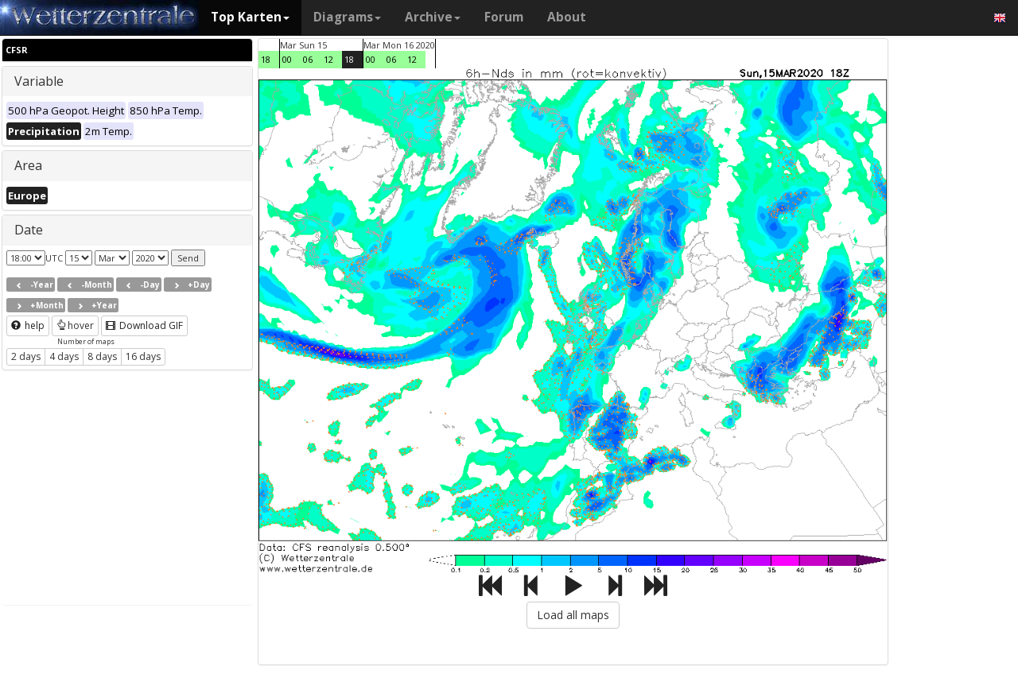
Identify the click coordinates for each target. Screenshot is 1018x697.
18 (265, 59)
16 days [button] (143, 356)
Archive (432, 17)
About (566, 17)
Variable (39, 81)
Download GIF (144, 325)
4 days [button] (64, 356)
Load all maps (573, 614)
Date (28, 229)
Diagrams (347, 17)
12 (328, 59)
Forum (503, 17)
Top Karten (250, 17)
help (28, 325)
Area (28, 165)
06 (308, 59)
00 (287, 59)
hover (75, 325)
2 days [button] (26, 356)
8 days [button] (102, 356)
